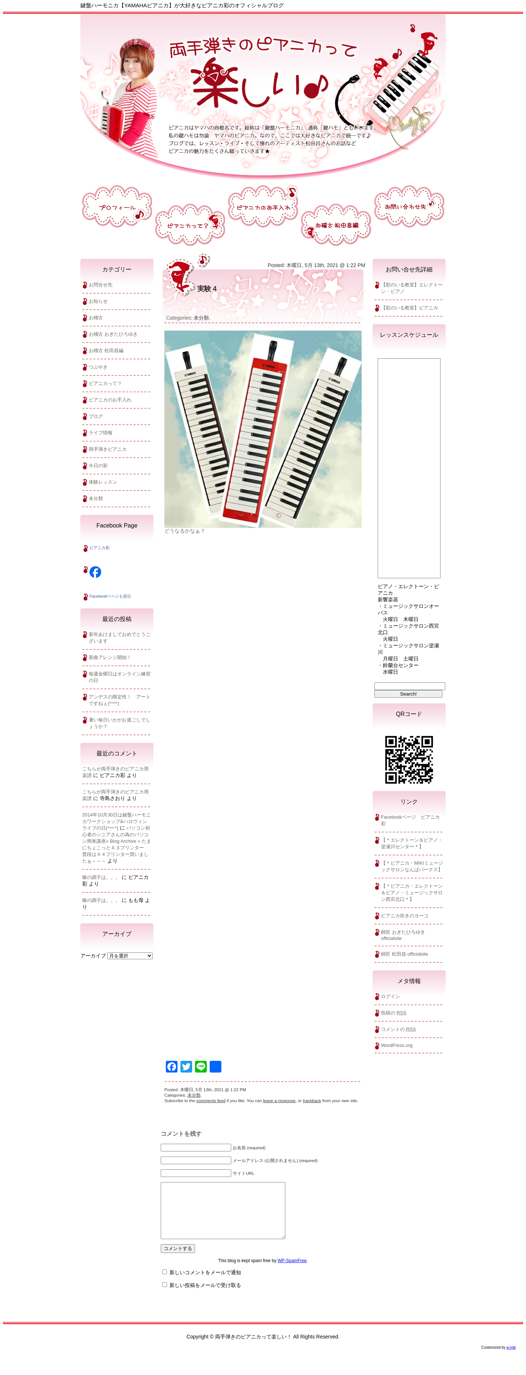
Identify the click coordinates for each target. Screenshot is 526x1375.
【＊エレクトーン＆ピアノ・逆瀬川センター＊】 (412, 843)
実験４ (207, 289)
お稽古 (96, 317)
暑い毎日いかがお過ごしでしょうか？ (119, 723)
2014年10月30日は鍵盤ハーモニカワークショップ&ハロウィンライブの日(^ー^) (116, 821)
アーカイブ (93, 956)
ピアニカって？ (105, 383)
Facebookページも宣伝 (110, 596)
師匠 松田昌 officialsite (404, 954)
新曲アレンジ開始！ (110, 657)
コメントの (398, 1029)
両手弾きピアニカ (108, 449)
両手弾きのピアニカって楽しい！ (263, 91)
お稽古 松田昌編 (106, 350)
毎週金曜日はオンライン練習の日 (119, 677)
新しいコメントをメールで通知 (205, 1283)
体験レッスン (103, 482)
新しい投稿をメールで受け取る (205, 1296)
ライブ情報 (101, 432)
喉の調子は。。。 (101, 877)
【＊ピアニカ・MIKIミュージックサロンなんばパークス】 (412, 866)
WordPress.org (396, 1045)
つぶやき (98, 367)
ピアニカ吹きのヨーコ (404, 915)
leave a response (279, 1100)
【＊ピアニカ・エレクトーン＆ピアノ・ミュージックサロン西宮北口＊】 (412, 892)
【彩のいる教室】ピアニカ (409, 308)
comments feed (210, 1100)
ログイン (390, 996)
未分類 (96, 498)
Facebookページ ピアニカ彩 (410, 820)
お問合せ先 (101, 284)
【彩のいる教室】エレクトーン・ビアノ (412, 288)
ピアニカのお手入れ (110, 400)
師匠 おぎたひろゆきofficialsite (403, 935)
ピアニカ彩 (99, 547)
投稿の (393, 1013)
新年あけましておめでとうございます (119, 638)
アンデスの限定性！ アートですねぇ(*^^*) (119, 700)
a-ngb (511, 1358)
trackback (312, 1100)
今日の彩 (98, 465)
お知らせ (98, 301)
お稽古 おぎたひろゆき (113, 334)
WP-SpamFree (292, 1271)
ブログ (96, 416)
